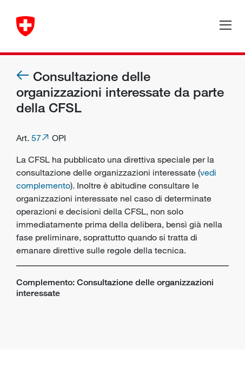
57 (36, 137)
